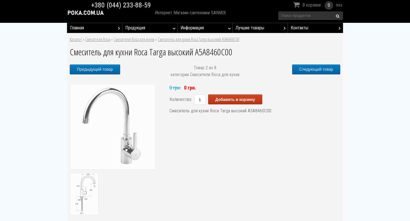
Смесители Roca (97, 39)
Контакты (317, 28)
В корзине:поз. (317, 5)
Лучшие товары (261, 28)
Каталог (76, 39)
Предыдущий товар (95, 69)
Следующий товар (316, 69)
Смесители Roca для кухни (134, 39)
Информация (207, 28)
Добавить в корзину (235, 99)
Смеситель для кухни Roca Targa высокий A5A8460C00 (198, 39)
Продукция (151, 28)
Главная (96, 28)
